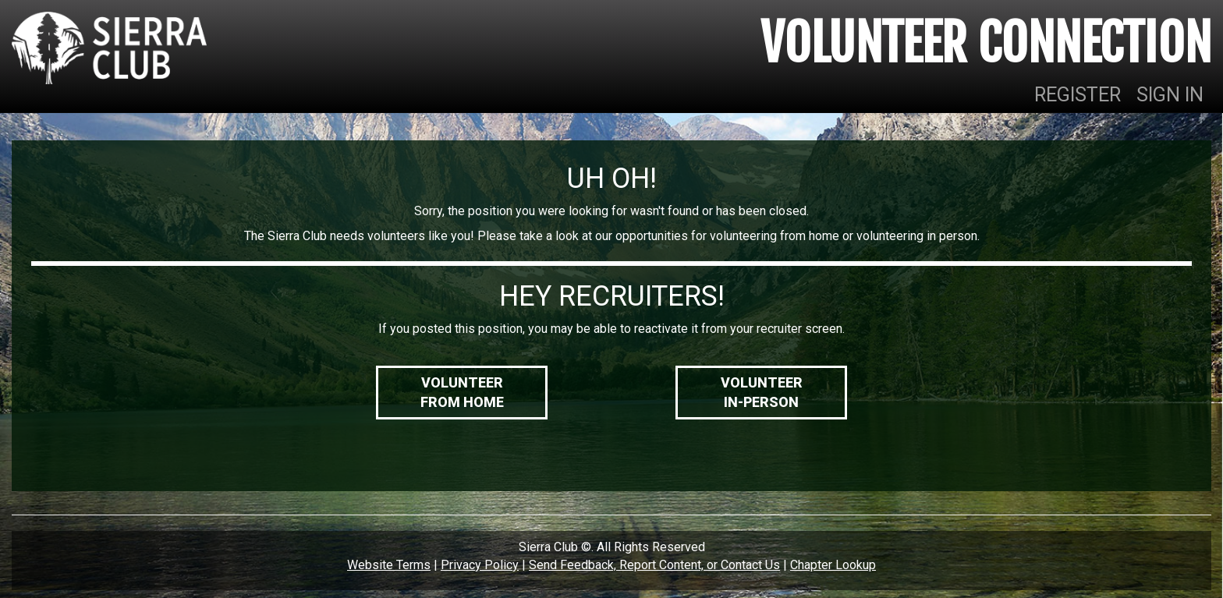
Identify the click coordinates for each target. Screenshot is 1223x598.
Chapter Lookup (833, 564)
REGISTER (1077, 94)
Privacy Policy (480, 564)
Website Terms (389, 564)
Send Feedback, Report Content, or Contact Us (654, 564)
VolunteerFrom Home (462, 392)
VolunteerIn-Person (762, 392)
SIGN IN (1170, 94)
